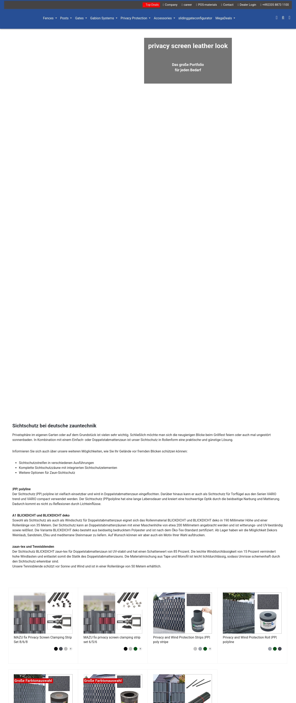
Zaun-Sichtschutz (62, 473)
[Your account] (276, 18)
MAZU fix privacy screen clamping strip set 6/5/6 (111, 639)
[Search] (283, 18)
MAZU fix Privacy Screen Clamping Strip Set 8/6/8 (43, 639)
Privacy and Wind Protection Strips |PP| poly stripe (181, 639)
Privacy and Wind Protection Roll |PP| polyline (250, 639)
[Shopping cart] (289, 18)
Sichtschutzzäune (48, 468)
